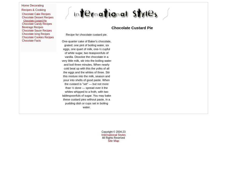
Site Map (113, 140)
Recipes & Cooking (34, 9)
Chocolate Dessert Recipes (37, 17)
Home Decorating (33, 5)
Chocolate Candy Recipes (37, 23)
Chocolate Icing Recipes (36, 34)
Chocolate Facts (31, 40)
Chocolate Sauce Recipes (37, 30)
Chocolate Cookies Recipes (38, 37)
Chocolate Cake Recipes (36, 14)
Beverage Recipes (32, 27)
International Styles (113, 134)
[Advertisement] (157, 71)
